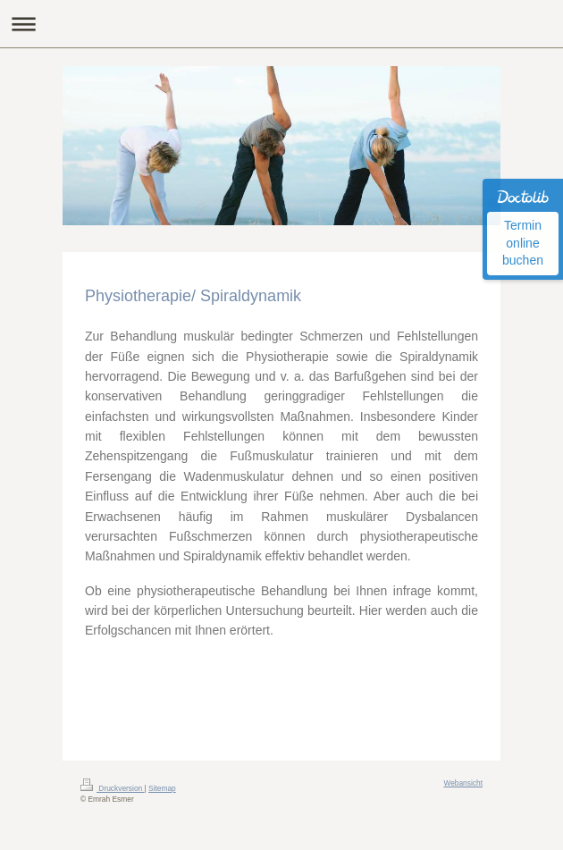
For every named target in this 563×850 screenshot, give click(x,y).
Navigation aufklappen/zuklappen (281, 23)
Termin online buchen (522, 242)
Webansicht (463, 782)
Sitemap (162, 788)
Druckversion (112, 788)
